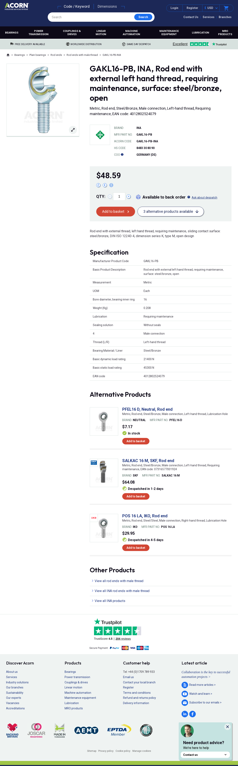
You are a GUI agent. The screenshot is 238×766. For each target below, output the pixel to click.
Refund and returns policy (139, 697)
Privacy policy (106, 751)
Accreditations (15, 708)
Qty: (100, 196)
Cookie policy (123, 751)
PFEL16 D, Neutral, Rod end (147, 409)
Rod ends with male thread (82, 54)
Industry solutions (17, 682)
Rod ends (56, 54)
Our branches (14, 687)
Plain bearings (37, 54)
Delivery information (136, 703)
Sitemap (91, 751)
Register (192, 8)
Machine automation (131, 32)
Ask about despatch (204, 197)
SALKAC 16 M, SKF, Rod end (148, 460)
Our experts (13, 697)
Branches (225, 17)
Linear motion (101, 32)
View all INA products (110, 601)
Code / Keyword (77, 6)
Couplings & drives (72, 32)
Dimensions (107, 6)
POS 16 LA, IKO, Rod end (145, 515)
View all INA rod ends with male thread (122, 591)
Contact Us (190, 17)
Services (208, 17)
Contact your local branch (139, 682)
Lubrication (200, 32)
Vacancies (12, 703)
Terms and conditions (137, 692)
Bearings (11, 32)
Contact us (205, 754)
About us (12, 671)
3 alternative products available (168, 211)
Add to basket (113, 211)
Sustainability (14, 692)
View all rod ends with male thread (119, 581)
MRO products (225, 32)
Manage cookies (141, 751)
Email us (128, 677)
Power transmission (39, 32)
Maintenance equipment (169, 32)
